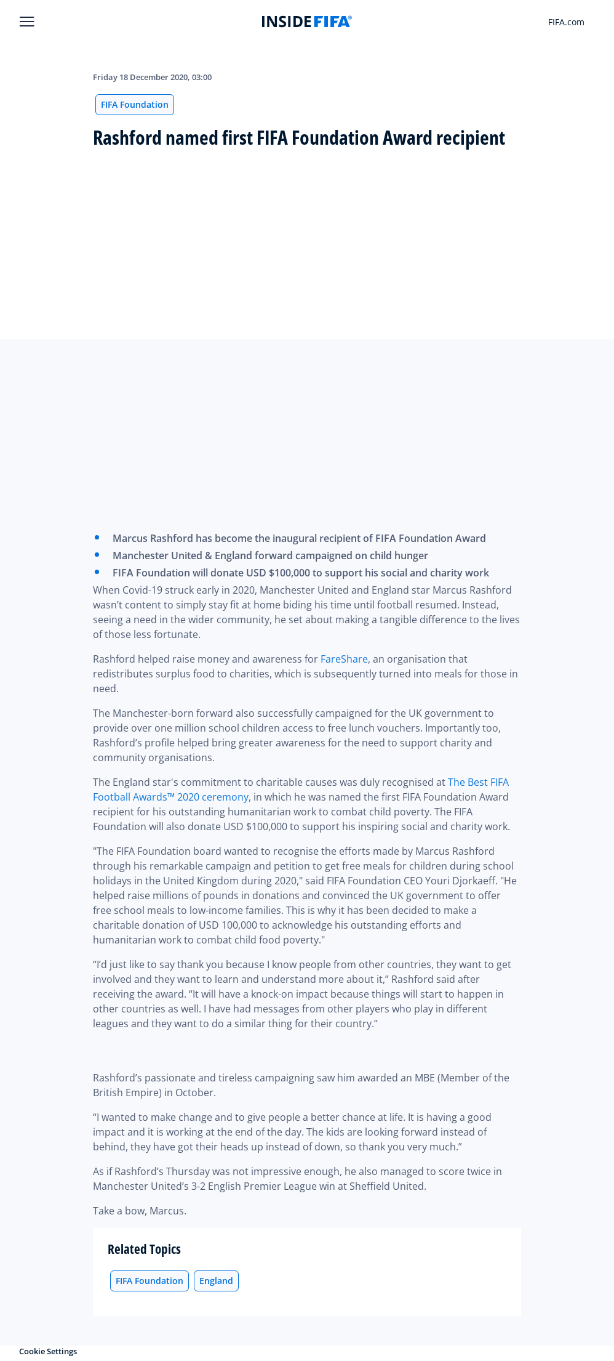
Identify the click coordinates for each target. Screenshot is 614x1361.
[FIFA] (307, 21)
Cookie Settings (48, 1351)
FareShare (344, 659)
